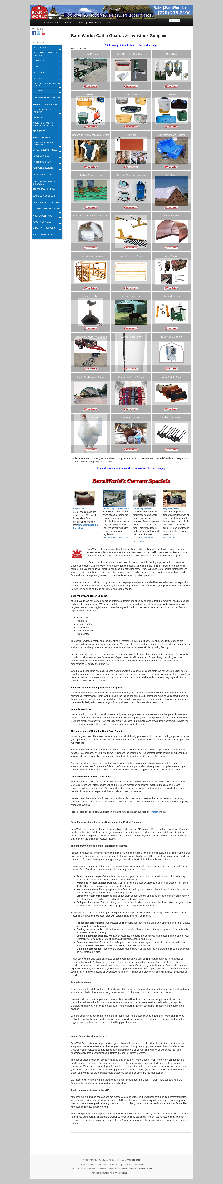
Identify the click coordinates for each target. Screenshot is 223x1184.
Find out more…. (171, 537)
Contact (68, 22)
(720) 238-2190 (133, 1160)
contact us (154, 812)
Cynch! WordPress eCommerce (116, 1173)
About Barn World (51, 22)
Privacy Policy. (145, 1169)
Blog (108, 22)
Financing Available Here (89, 22)
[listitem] (90, 70)
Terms (131, 1169)
